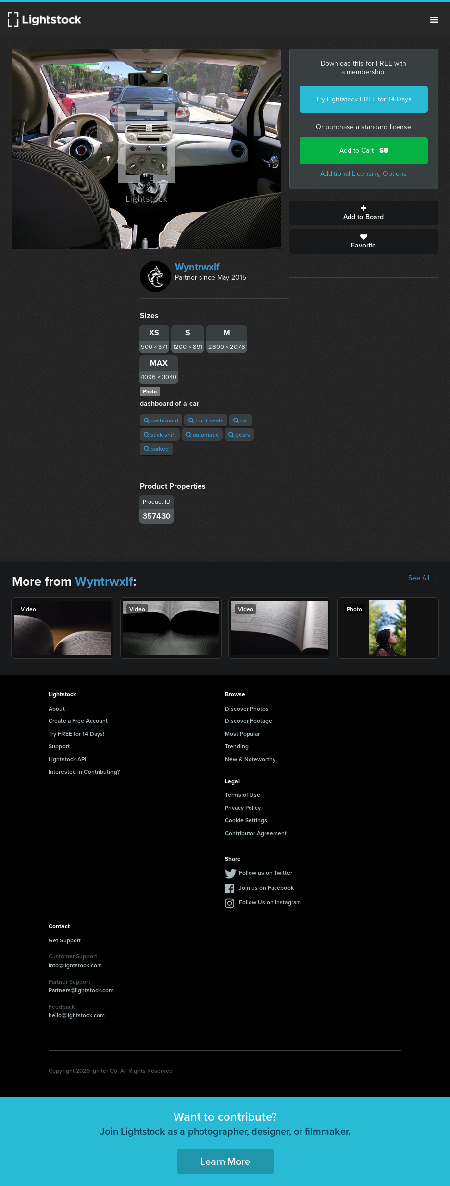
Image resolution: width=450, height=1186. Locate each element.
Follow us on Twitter (265, 872)
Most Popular (242, 733)
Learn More (225, 1161)
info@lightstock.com (75, 965)
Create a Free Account (78, 721)
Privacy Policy (243, 807)
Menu (434, 19)
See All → (423, 578)
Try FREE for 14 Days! (76, 733)
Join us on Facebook (266, 887)
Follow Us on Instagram (270, 902)
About (57, 708)
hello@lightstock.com (77, 1015)
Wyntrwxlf (197, 266)
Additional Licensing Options (363, 174)
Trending (237, 746)
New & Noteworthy (250, 759)
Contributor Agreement (256, 833)
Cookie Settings (246, 820)
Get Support (65, 940)
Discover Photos (247, 708)
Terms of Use (242, 795)
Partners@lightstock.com (81, 990)
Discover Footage (248, 721)
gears (239, 434)
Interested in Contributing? (84, 771)
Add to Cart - (363, 151)
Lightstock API (67, 759)
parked (156, 449)
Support (59, 746)
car (240, 420)
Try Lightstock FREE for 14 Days (364, 99)
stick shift (160, 434)
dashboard (161, 420)
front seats (206, 420)
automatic (202, 434)
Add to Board (364, 213)
